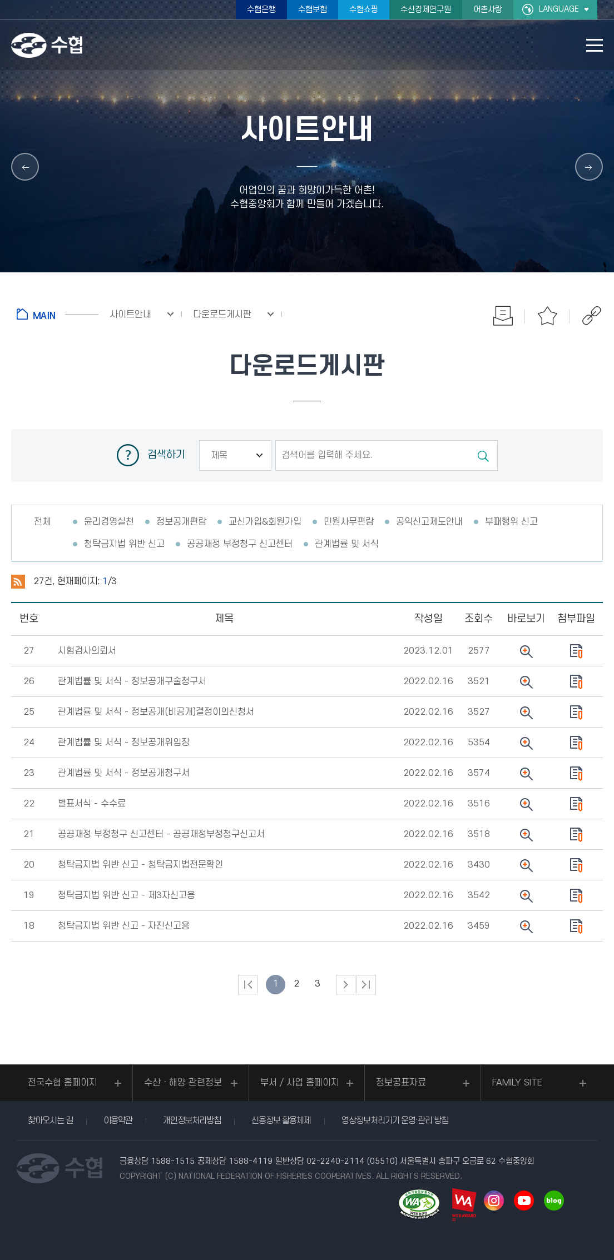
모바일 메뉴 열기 (594, 45)
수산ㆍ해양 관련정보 (183, 1083)
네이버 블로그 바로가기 (554, 1201)
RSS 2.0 (18, 582)
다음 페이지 (345, 984)
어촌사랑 (487, 9)
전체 (42, 522)
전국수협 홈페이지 (62, 1083)
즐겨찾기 (547, 315)
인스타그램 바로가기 (494, 1201)
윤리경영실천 (109, 522)
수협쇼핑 (363, 9)
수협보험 (312, 9)
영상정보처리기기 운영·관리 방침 (394, 1120)
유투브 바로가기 (524, 1201)
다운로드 (576, 651)
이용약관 (117, 1120)
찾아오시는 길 (50, 1120)
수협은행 (261, 9)
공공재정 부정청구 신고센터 (240, 544)
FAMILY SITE (517, 1083)
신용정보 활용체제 (281, 1120)
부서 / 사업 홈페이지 (299, 1083)
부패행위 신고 (511, 522)
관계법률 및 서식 (347, 544)
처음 (248, 984)
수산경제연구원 (425, 9)
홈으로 (57, 314)
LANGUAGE (559, 9)
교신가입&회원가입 (265, 522)
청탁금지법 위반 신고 (124, 544)
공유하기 (592, 315)
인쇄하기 (503, 315)
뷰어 (525, 651)
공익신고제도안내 (429, 522)
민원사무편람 (349, 522)
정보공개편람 (181, 522)
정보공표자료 (401, 1083)
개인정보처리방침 (192, 1120)
